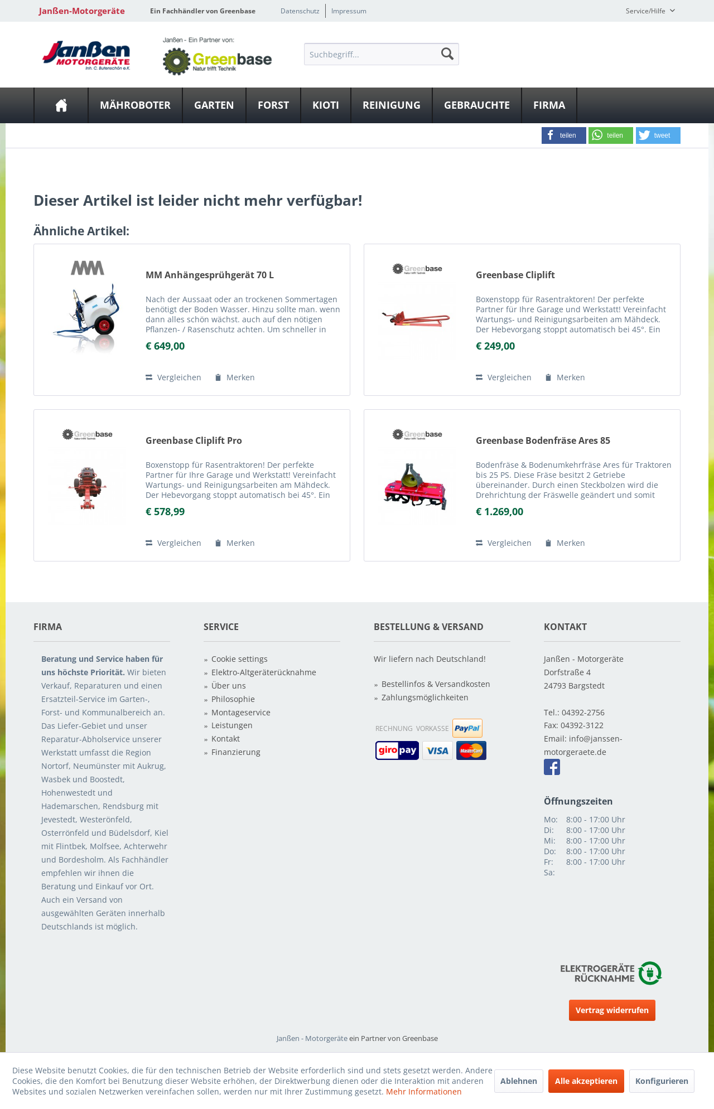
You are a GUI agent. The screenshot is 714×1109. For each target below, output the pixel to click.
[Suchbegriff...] (381, 54)
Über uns (228, 685)
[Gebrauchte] (477, 105)
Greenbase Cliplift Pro (194, 441)
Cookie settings (239, 658)
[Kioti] (325, 105)
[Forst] (273, 105)
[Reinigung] (391, 105)
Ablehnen (518, 1081)
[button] (564, 135)
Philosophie (233, 699)
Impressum (348, 11)
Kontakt (225, 738)
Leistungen (232, 725)
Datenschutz (300, 11)
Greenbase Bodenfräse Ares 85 (543, 441)
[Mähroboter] (135, 105)
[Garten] (214, 105)
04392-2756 (583, 712)
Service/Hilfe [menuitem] (646, 11)
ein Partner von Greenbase (393, 1038)
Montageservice (241, 712)
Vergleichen (173, 377)
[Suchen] (447, 53)
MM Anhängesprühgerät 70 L (210, 275)
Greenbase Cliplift (515, 275)
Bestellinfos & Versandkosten (436, 684)
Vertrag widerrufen (612, 1010)
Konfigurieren (661, 1081)
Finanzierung (235, 752)
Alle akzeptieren (586, 1081)
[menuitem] (381, 53)
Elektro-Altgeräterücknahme (263, 672)
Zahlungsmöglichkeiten (425, 697)
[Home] (61, 105)
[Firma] (549, 105)
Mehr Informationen (424, 1091)
